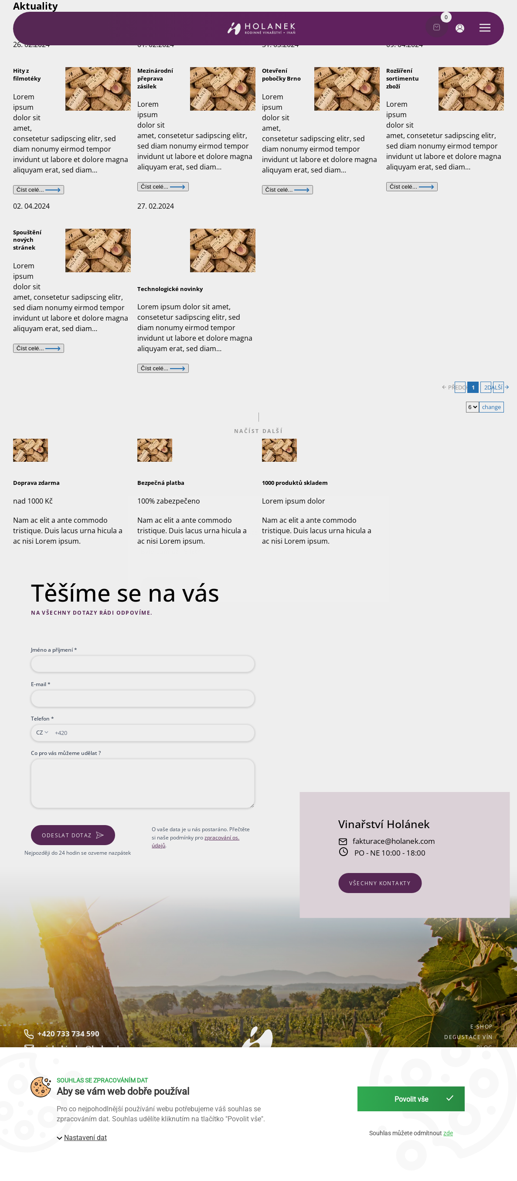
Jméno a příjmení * (54, 649)
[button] (458, 28)
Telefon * (42, 718)
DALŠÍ (498, 387)
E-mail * (41, 683)
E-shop (481, 1026)
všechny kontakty (380, 883)
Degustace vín (468, 1036)
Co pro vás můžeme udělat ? (66, 752)
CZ (39, 732)
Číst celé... (39, 189)
